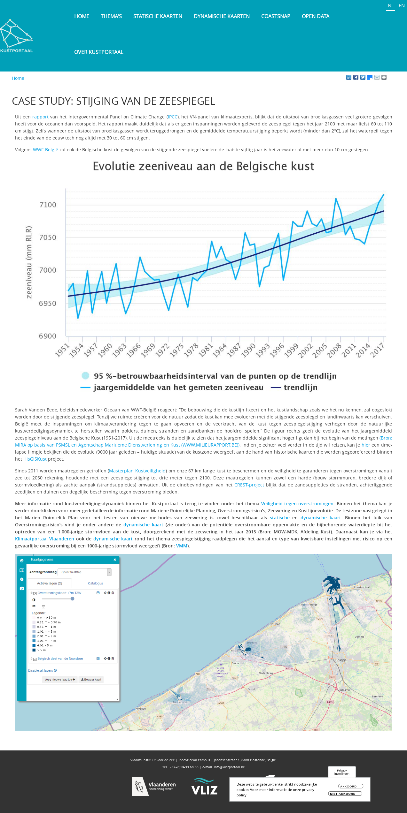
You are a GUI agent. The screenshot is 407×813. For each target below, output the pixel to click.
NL (391, 5)
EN (402, 5)
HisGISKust (35, 459)
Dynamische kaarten (222, 16)
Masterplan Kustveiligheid (137, 471)
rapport (40, 117)
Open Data (315, 16)
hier (366, 445)
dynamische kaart (321, 518)
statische (280, 518)
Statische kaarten (157, 16)
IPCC (172, 117)
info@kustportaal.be (229, 767)
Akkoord (348, 787)
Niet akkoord (343, 794)
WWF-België (45, 150)
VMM (181, 546)
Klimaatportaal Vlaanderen (44, 539)
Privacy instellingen (341, 773)
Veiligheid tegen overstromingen (297, 504)
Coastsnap (275, 16)
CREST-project (249, 485)
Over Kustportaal (98, 52)
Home (81, 16)
